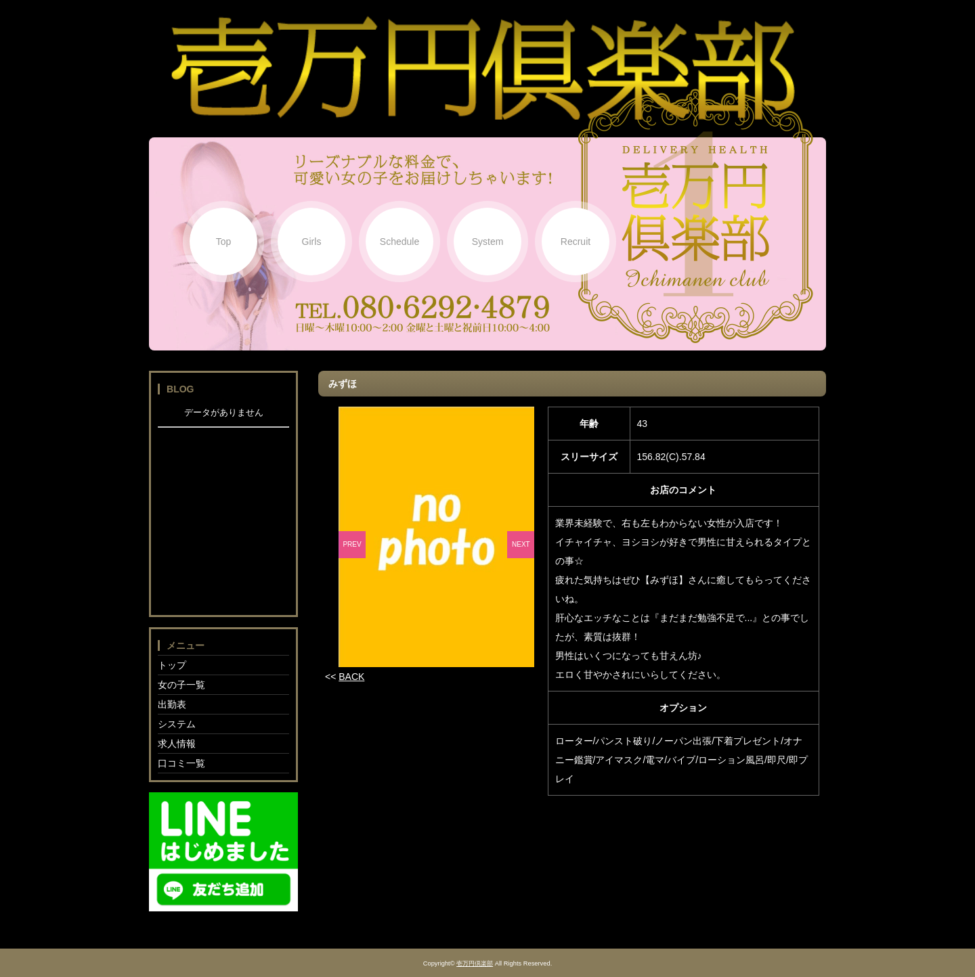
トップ (172, 665)
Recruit (575, 241)
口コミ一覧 (181, 763)
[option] (436, 537)
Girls (312, 241)
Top (224, 241)
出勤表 (172, 704)
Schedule (399, 241)
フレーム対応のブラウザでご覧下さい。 (223, 507)
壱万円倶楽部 (474, 963)
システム (177, 724)
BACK (351, 676)
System (488, 241)
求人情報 (177, 743)
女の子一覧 (181, 684)
